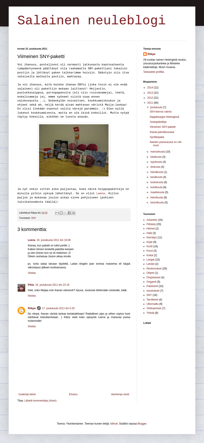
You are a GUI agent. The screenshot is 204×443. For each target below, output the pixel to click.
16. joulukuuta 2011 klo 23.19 (52, 284)
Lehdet (150, 263)
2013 (150, 92)
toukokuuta (157, 182)
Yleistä (150, 312)
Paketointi (152, 286)
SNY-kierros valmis (161, 111)
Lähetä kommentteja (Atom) (40, 400)
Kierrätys (151, 237)
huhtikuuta (156, 187)
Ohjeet (150, 272)
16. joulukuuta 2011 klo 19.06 (54, 240)
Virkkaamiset (153, 308)
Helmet (150, 228)
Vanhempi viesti (120, 394)
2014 (150, 87)
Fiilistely (151, 224)
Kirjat (149, 242)
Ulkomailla (152, 303)
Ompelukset (153, 277)
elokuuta (155, 166)
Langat (150, 259)
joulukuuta (156, 107)
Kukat (149, 255)
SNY (33, 218)
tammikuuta (157, 202)
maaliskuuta (157, 192)
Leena (100, 193)
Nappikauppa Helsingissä (164, 116)
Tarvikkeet (152, 299)
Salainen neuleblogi (91, 20)
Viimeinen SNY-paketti (163, 126)
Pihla (31, 284)
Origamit (151, 281)
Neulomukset (154, 268)
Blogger (142, 423)
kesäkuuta (156, 177)
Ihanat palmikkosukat (162, 132)
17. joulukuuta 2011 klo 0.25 (58, 308)
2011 (150, 102)
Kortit (149, 246)
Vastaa (32, 272)
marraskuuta (158, 151)
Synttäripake (157, 137)
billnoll (113, 423)
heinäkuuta (157, 172)
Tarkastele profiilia (153, 71)
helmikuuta (157, 197)
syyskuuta (156, 161)
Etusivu (73, 394)
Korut (149, 250)
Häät (149, 233)
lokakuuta (156, 156)
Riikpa (32, 308)
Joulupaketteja (158, 121)
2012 (150, 97)
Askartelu (151, 219)
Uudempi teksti (27, 394)
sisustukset (152, 290)
